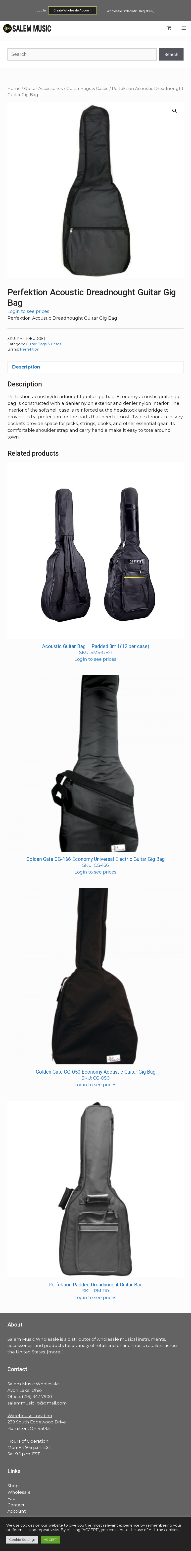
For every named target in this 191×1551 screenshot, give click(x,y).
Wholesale (19, 1492)
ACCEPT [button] (50, 1540)
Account (16, 1511)
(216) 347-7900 (37, 1396)
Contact (16, 1504)
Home (14, 88)
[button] (174, 110)
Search (171, 54)
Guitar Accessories (43, 88)
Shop (13, 1485)
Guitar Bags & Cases (87, 88)
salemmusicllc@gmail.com (37, 1403)
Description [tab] (26, 367)
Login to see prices (28, 311)
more (54, 1351)
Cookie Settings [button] (22, 1540)
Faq (11, 1498)
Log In (41, 10)
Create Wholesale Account (72, 10)
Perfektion (29, 349)
